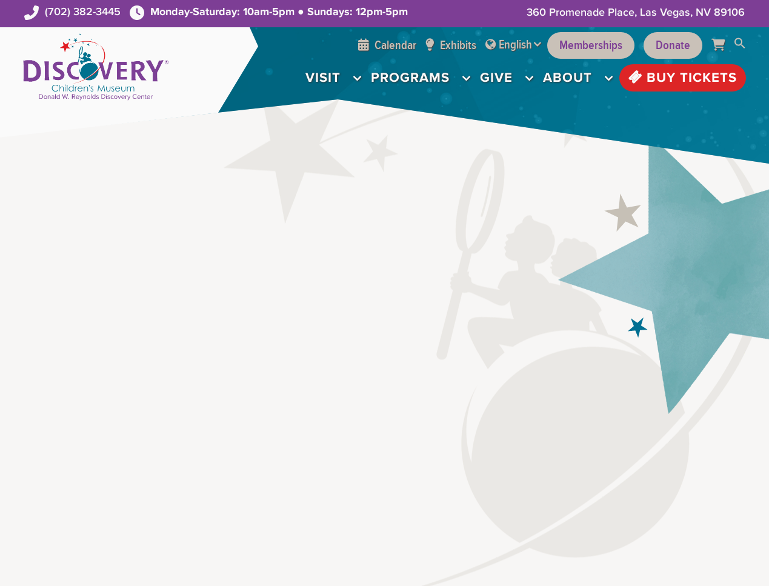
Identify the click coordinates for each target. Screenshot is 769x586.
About (567, 78)
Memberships (590, 45)
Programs (410, 78)
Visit (323, 78)
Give (496, 78)
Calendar (387, 45)
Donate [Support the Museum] (673, 45)
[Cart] (722, 45)
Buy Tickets (682, 78)
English (515, 45)
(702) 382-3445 (83, 11)
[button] (740, 45)
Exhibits (450, 45)
